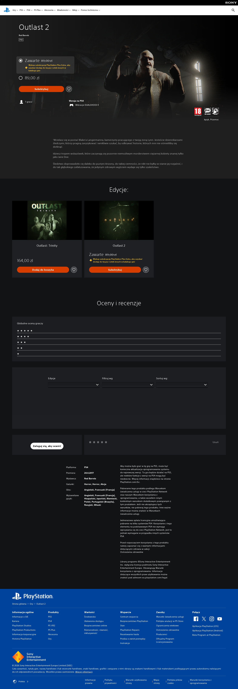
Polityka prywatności (111, 681)
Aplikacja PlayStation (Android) (207, 630)
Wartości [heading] (89, 612)
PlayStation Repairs (129, 630)
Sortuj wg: (162, 378)
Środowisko (90, 616)
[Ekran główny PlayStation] (7, 10)
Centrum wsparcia (129, 616)
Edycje (51, 378)
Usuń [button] (216, 442)
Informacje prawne (90, 681)
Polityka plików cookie (174, 681)
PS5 (21, 10)
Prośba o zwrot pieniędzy (132, 638)
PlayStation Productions (24, 630)
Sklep (74, 10)
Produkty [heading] (53, 612)
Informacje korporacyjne (24, 634)
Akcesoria (48, 10)
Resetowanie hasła (129, 634)
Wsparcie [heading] (125, 612)
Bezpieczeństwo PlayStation (134, 621)
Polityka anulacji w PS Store (169, 621)
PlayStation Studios (21, 625)
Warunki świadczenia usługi (170, 616)
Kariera (15, 621)
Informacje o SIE (20, 616)
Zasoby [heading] (160, 612)
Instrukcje (125, 643)
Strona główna (19, 603)
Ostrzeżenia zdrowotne (131, 552)
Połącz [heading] (196, 612)
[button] (47, 446)
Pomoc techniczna (89, 10)
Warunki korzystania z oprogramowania (200, 681)
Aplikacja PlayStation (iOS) (205, 626)
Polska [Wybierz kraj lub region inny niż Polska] (20, 681)
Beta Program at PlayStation (206, 635)
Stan (122, 625)
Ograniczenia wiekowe (167, 625)
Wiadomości (62, 10)
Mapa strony (157, 681)
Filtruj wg (107, 378)
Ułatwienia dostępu (94, 621)
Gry (14, 10)
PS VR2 (51, 625)
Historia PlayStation (22, 638)
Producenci (161, 634)
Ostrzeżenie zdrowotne (167, 630)
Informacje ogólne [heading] (23, 612)
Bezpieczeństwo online (95, 625)
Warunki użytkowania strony (136, 681)
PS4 (28, 10)
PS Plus (37, 10)
